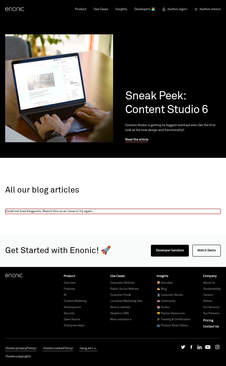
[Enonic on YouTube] (207, 347)
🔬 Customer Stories (170, 294)
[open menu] (206, 9)
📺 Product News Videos (172, 325)
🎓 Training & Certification (173, 319)
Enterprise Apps (74, 325)
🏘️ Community (166, 301)
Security (69, 313)
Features (69, 288)
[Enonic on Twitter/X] (183, 348)
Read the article (136, 139)
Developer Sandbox (170, 250)
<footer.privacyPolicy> (21, 348)
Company (210, 276)
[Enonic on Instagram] (217, 348)
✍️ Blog (162, 288)
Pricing (208, 320)
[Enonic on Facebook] (191, 348)
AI (65, 294)
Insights (121, 9)
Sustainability (212, 288)
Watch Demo (206, 250)
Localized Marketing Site (126, 301)
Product (80, 9)
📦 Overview (165, 282)
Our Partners (211, 313)
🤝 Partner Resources (171, 313)
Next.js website (120, 307)
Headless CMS (119, 313)
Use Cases (101, 9)
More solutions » (120, 319)
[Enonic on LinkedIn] (199, 347)
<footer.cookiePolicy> (58, 348)
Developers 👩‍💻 (144, 9)
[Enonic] (14, 9)
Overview (69, 282)
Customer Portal (120, 294)
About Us (209, 282)
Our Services (211, 307)
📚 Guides (163, 307)
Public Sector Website (124, 288)
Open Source (72, 319)
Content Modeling (75, 301)
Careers (208, 294)
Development (72, 307)
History (207, 301)
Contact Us (211, 326)
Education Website (122, 282)
